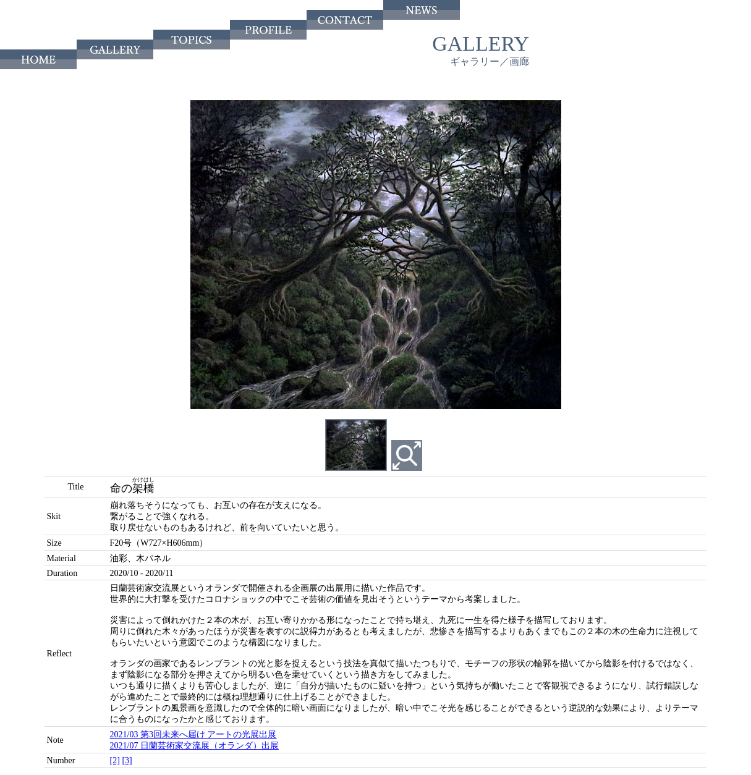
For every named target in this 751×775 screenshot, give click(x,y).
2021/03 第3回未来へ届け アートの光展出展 (193, 734)
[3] (127, 760)
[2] (115, 760)
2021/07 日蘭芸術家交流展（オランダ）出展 (194, 745)
